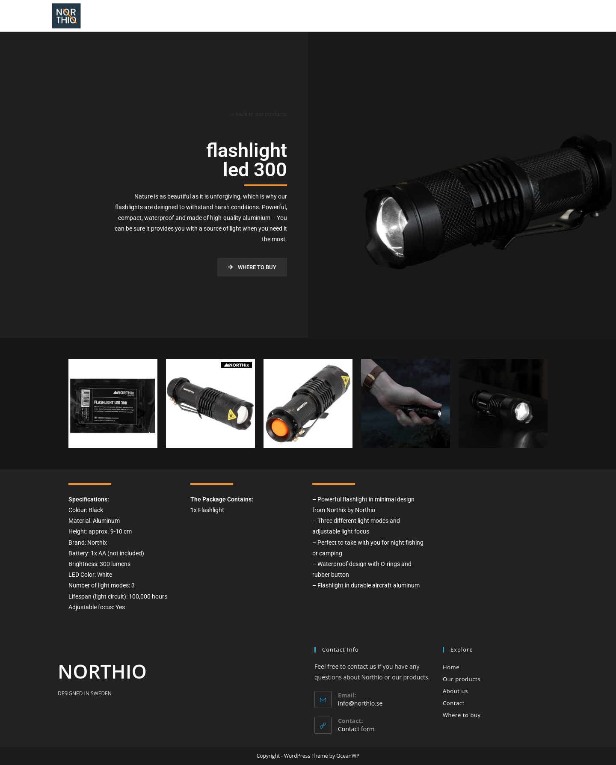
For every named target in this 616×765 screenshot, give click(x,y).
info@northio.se (360, 703)
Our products (461, 679)
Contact (454, 703)
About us (455, 691)
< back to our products (259, 114)
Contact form (356, 729)
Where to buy (462, 715)
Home (451, 667)
